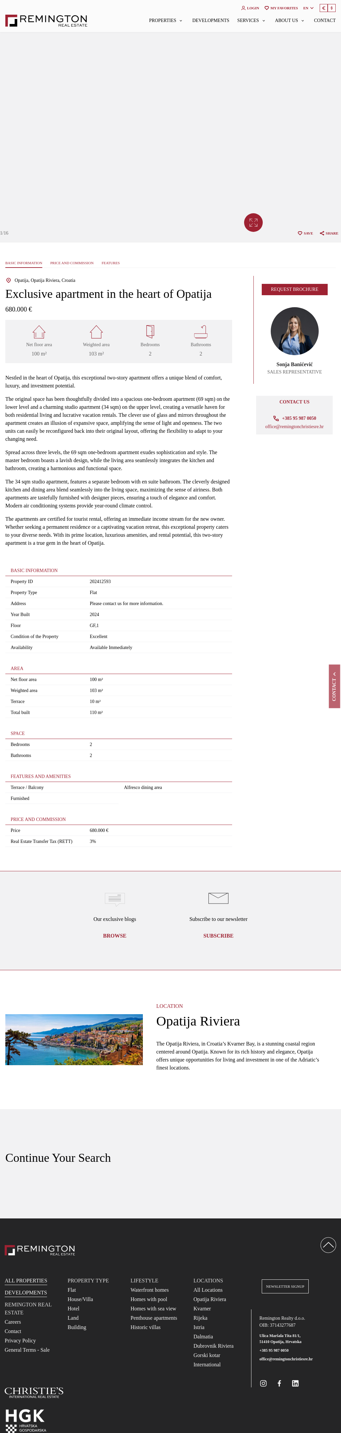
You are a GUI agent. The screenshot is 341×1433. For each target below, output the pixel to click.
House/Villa (80, 1299)
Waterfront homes (150, 1290)
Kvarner (202, 1308)
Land (73, 1318)
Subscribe (218, 936)
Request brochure (294, 289)
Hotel (74, 1308)
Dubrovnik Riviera (213, 1346)
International (207, 1364)
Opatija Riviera (209, 1299)
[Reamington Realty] (40, 1250)
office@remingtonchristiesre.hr (294, 426)
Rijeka (200, 1318)
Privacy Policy (20, 1340)
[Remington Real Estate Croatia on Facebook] (279, 1383)
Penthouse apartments (154, 1318)
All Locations (208, 1290)
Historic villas (146, 1327)
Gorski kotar (206, 1355)
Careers (13, 1322)
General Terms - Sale (27, 1350)
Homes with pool (149, 1299)
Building (77, 1327)
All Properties (26, 1280)
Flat (72, 1290)
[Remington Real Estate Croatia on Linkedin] (295, 1383)
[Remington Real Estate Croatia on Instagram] (263, 1383)
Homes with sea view (153, 1308)
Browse (115, 936)
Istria (198, 1327)
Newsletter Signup (285, 1286)
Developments (210, 20)
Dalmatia (203, 1336)
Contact (325, 20)
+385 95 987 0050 (274, 1350)
